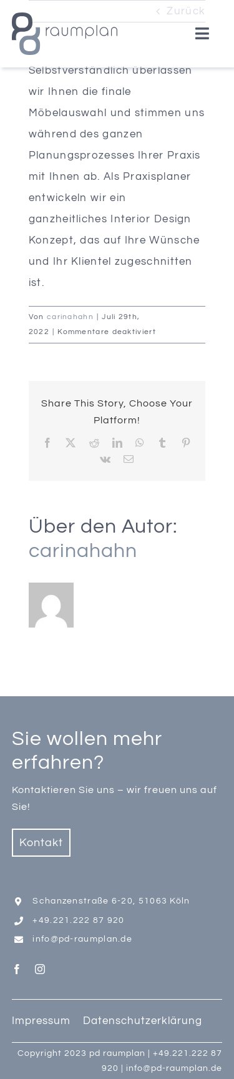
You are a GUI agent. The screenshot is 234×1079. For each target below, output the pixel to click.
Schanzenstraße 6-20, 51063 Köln (111, 901)
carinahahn (70, 317)
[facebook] (17, 969)
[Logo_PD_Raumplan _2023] (64, 17)
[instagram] (40, 969)
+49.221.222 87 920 (78, 920)
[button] (22, 1056)
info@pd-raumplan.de (82, 939)
